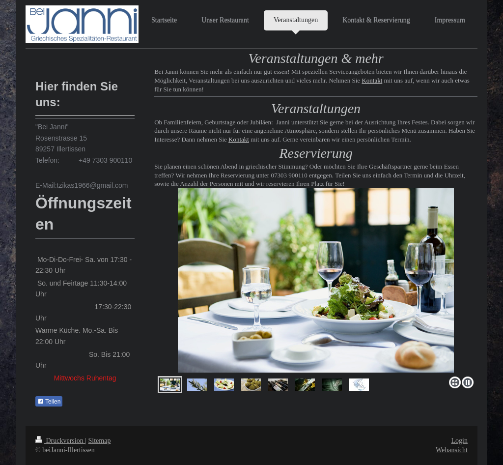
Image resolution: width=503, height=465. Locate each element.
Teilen (48, 401)
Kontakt (372, 80)
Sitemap (99, 440)
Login (459, 440)
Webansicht (452, 450)
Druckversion (60, 440)
